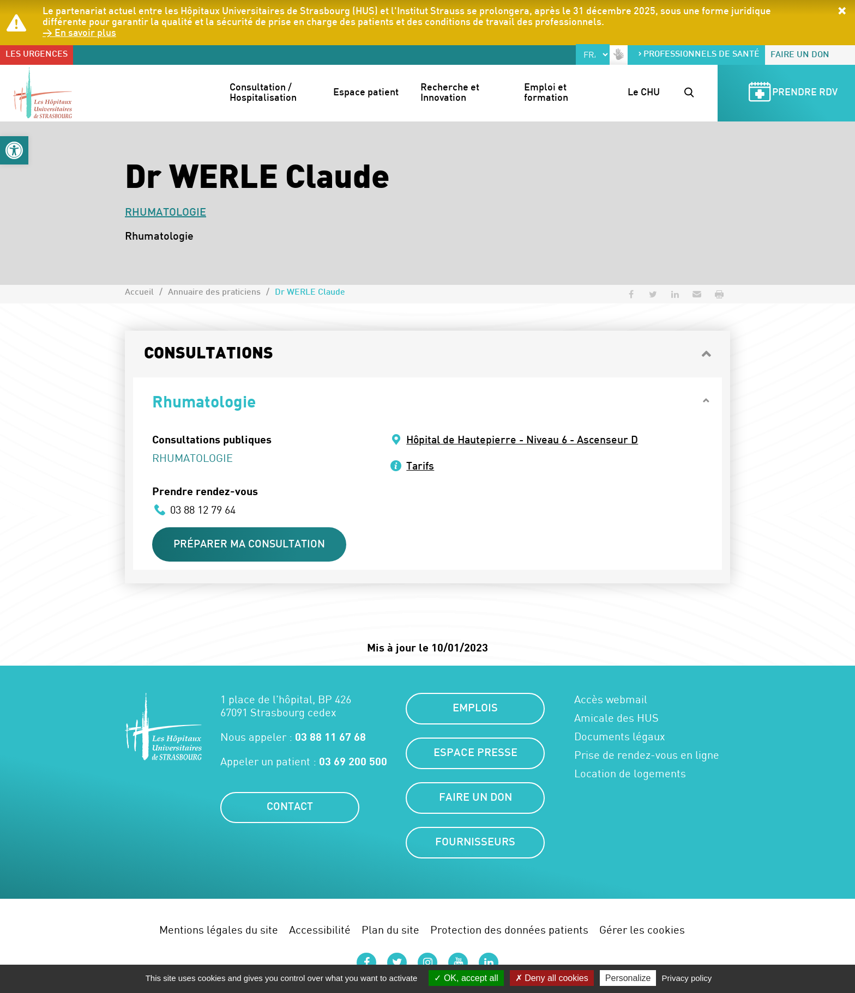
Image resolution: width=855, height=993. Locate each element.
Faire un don (799, 55)
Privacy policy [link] (687, 978)
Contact (290, 809)
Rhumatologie (165, 213)
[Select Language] (593, 54)
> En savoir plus (80, 33)
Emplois (475, 710)
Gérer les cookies (642, 931)
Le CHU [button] (644, 93)
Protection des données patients (509, 931)
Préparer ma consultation (252, 545)
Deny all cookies (551, 978)
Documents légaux (619, 738)
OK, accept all (466, 978)
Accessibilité (320, 931)
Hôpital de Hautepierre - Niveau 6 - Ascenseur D (525, 441)
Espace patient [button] (366, 93)
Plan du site (390, 931)
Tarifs (420, 467)
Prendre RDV (791, 93)
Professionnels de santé (698, 55)
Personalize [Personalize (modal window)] (628, 978)
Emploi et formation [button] (546, 93)
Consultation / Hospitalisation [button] (263, 93)
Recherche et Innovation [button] (450, 93)
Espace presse (475, 755)
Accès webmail (610, 701)
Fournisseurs (475, 844)
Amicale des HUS (616, 719)
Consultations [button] (208, 354)
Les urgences (36, 55)
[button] (14, 150)
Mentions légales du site (218, 931)
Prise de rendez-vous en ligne (646, 756)
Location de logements (630, 775)
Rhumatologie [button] (204, 401)
